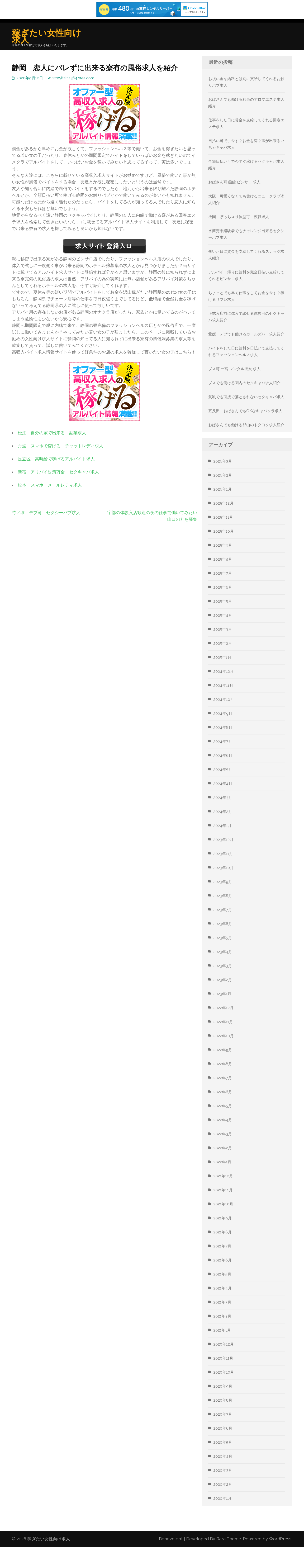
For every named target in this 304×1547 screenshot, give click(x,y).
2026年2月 (222, 475)
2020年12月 (223, 1344)
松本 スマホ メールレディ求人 (50, 484)
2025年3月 (222, 629)
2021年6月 (222, 1260)
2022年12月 (223, 1008)
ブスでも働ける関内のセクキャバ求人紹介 (244, 383)
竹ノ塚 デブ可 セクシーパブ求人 (46, 512)
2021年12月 (223, 1176)
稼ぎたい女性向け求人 (46, 36)
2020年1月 (222, 1498)
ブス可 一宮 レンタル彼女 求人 (234, 369)
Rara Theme (228, 1538)
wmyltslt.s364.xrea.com (73, 78)
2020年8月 (222, 1400)
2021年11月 (223, 1190)
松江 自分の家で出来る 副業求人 (52, 432)
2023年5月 (222, 938)
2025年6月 (222, 587)
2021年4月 (222, 1288)
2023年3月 (222, 966)
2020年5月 (222, 1442)
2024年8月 (222, 727)
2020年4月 (222, 1456)
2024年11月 (223, 685)
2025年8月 (222, 559)
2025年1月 (222, 657)
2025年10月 (223, 531)
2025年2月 (222, 643)
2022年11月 (223, 1022)
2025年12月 (223, 503)
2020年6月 (222, 1428)
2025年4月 (222, 615)
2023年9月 (222, 881)
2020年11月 (223, 1358)
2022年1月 (222, 1162)
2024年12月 (223, 671)
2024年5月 (222, 769)
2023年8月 (222, 895)
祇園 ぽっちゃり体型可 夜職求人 (238, 217)
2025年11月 (223, 517)
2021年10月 (223, 1204)
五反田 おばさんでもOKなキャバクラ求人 (245, 411)
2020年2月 (222, 1484)
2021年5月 (222, 1274)
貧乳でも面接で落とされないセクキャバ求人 (246, 397)
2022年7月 (222, 1078)
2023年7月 (222, 909)
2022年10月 (223, 1036)
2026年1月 (222, 489)
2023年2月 (222, 980)
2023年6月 (222, 924)
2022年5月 (222, 1106)
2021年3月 (222, 1302)
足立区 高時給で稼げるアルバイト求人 (56, 458)
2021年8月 (222, 1232)
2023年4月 (222, 952)
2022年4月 (222, 1120)
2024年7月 (222, 741)
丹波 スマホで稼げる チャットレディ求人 (60, 445)
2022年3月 (222, 1134)
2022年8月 (222, 1064)
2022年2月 (222, 1148)
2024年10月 (223, 699)
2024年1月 (222, 825)
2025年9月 (222, 545)
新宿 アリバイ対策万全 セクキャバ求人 (58, 471)
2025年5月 (222, 601)
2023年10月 (223, 867)
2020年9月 (222, 1386)
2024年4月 (222, 783)
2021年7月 (222, 1246)
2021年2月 (222, 1316)
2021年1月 (222, 1330)
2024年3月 (222, 797)
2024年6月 (222, 755)
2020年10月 (223, 1372)
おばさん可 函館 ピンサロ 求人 (234, 182)
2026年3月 (222, 461)
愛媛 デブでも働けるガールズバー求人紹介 (246, 334)
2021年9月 (222, 1218)
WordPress (280, 1538)
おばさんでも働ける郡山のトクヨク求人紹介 (246, 425)
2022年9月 (222, 1050)
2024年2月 (222, 811)
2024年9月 (222, 713)
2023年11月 (223, 853)
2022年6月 (222, 1092)
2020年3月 (222, 1470)
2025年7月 (222, 573)
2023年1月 (222, 994)
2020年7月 (222, 1414)
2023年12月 (223, 839)
